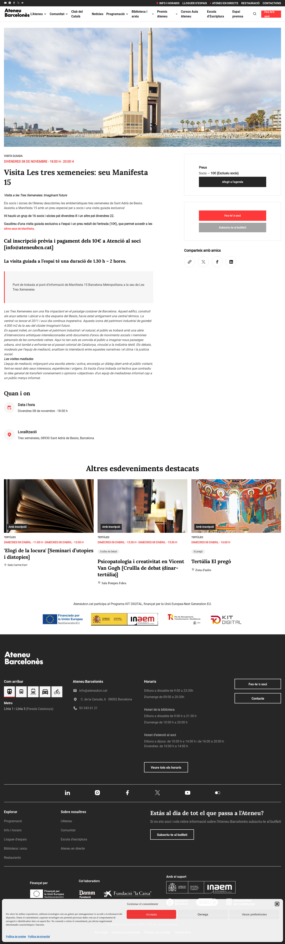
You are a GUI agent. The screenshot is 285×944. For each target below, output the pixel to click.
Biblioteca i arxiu (143, 14)
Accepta (151, 914)
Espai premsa (237, 14)
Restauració (250, 3)
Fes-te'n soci (269, 14)
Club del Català (77, 14)
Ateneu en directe (224, 3)
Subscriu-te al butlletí (232, 227)
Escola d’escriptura (74, 839)
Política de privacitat (39, 936)
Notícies (97, 14)
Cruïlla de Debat (108, 551)
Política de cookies (16, 936)
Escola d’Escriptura (215, 14)
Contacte (258, 698)
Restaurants (12, 857)
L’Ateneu (38, 14)
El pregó (198, 551)
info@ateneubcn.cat (28, 247)
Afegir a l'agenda (232, 181)
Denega (203, 914)
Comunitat (59, 14)
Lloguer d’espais (194, 3)
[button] (277, 904)
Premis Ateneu (167, 14)
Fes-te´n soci (258, 684)
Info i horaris (168, 3)
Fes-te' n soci (232, 215)
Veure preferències (254, 914)
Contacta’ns (272, 3)
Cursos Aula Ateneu (189, 14)
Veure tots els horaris (166, 767)
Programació (117, 14)
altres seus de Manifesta (19, 228)
